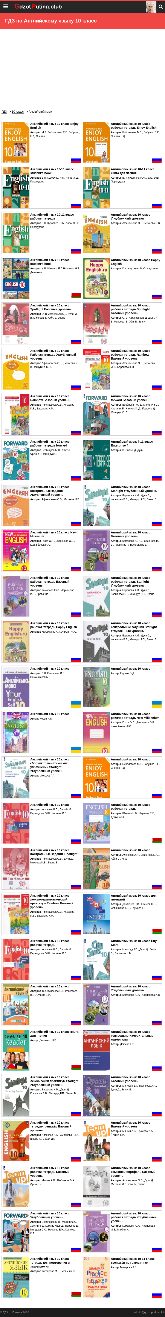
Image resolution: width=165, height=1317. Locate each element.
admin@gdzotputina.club (149, 1312)
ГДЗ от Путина (12, 1312)
